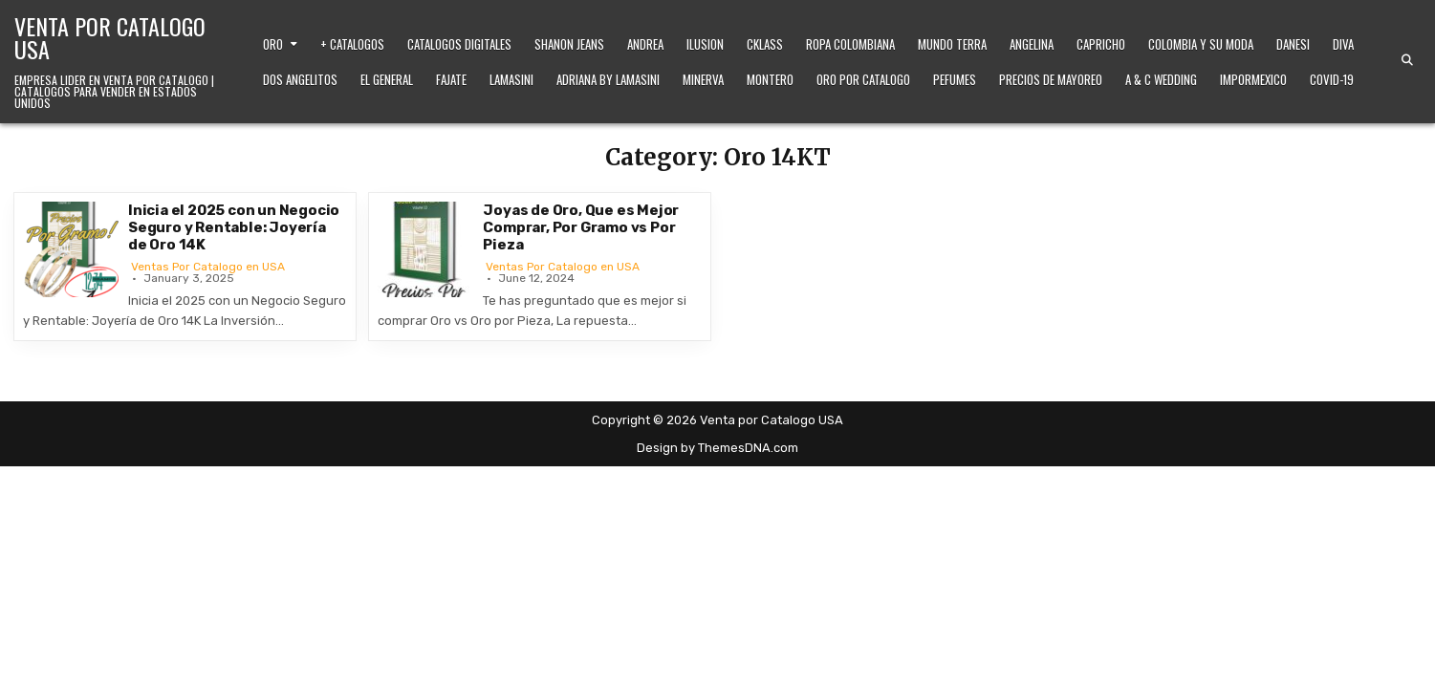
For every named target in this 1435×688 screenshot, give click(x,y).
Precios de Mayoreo (1050, 79)
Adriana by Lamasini (608, 79)
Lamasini (511, 79)
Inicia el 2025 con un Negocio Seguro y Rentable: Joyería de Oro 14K (233, 227)
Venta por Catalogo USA (110, 37)
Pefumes (954, 79)
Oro (273, 44)
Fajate (451, 79)
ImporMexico (1253, 79)
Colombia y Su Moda (1200, 44)
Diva (1343, 44)
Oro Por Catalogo (863, 79)
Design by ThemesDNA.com (717, 448)
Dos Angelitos (300, 79)
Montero (770, 79)
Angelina (1032, 44)
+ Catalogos (352, 44)
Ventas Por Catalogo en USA (208, 266)
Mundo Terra (952, 44)
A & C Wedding (1161, 79)
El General (386, 79)
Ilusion (705, 44)
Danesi (1293, 44)
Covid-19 (1332, 79)
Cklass (765, 44)
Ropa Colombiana (850, 44)
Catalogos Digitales (459, 44)
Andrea (645, 44)
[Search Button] (1407, 60)
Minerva (703, 79)
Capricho (1100, 44)
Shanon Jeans (569, 44)
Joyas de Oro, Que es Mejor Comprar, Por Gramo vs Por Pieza (581, 227)
